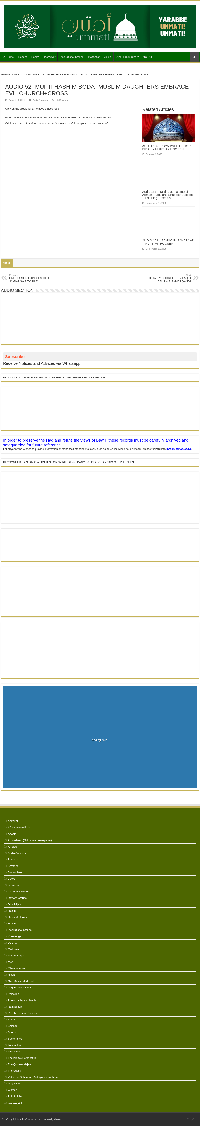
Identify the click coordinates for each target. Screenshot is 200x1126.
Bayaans (13, 865)
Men (10, 961)
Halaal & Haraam (18, 917)
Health (12, 923)
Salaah (12, 1019)
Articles (12, 846)
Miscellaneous (16, 968)
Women (12, 1090)
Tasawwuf (49, 56)
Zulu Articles (15, 1096)
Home (8, 56)
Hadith (35, 56)
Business (13, 885)
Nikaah (12, 974)
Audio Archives (22, 74)
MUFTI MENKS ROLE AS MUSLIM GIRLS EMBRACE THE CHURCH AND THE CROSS (58, 117)
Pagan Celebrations (20, 987)
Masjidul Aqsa (16, 955)
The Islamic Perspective (22, 1057)
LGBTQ (12, 942)
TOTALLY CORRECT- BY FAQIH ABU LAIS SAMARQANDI (169, 278)
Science (13, 1025)
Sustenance (15, 1038)
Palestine (13, 993)
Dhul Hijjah (14, 904)
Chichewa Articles (18, 891)
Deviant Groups (17, 897)
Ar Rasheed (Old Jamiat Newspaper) (30, 840)
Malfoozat (94, 56)
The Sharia (14, 1070)
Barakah (13, 859)
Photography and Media (22, 1000)
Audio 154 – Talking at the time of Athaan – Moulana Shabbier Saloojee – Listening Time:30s (168, 195)
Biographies (15, 872)
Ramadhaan (15, 1006)
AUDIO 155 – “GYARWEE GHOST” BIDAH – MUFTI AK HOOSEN (166, 147)
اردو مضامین (15, 1102)
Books (11, 878)
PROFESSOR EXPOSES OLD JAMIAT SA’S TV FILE (30, 278)
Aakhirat (13, 821)
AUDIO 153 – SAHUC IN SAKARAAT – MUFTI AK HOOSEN (167, 242)
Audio (107, 56)
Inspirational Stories (71, 56)
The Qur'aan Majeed (20, 1064)
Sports (12, 1032)
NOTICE (148, 56)
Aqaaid (12, 833)
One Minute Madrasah (21, 981)
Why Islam (14, 1083)
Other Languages (126, 56)
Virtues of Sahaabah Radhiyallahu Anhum (33, 1077)
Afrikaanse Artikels (19, 827)
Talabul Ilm (14, 1045)
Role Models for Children (23, 1013)
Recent (22, 56)
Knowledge (14, 936)
